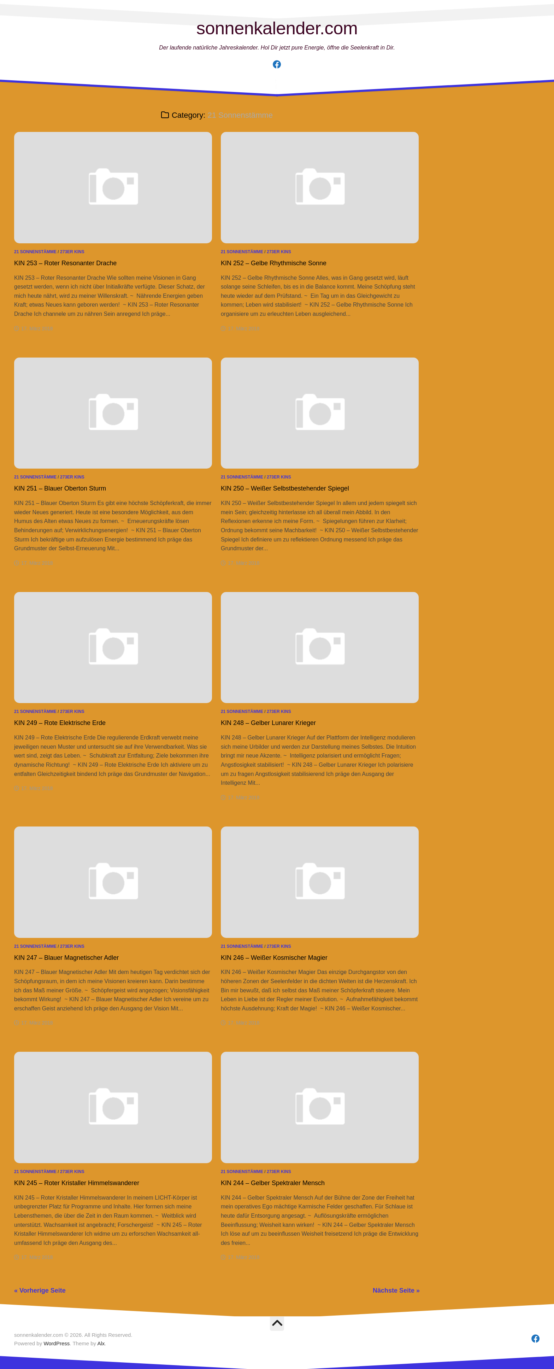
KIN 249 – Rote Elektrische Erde (60, 722)
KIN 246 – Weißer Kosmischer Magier (274, 957)
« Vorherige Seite (40, 1290)
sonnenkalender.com (277, 28)
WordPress (56, 1343)
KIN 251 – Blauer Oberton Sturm (60, 488)
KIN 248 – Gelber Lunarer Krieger (268, 722)
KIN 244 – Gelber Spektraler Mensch (273, 1183)
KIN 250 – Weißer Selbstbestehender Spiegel (285, 488)
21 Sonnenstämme (35, 251)
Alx (101, 1343)
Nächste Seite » (396, 1290)
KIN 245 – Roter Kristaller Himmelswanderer (76, 1183)
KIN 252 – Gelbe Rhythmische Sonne (273, 263)
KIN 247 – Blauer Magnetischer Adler (66, 957)
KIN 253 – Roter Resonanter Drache (65, 263)
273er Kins (72, 251)
